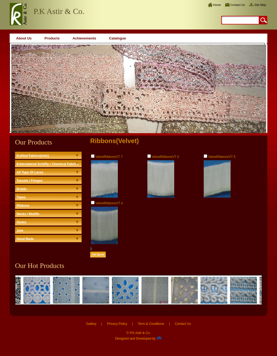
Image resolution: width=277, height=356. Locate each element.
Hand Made (25, 239)
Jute (20, 231)
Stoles (21, 222)
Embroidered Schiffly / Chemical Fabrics (47, 164)
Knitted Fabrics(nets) (33, 156)
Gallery (91, 324)
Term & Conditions (151, 324)
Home (217, 4)
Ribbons (23, 206)
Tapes (21, 197)
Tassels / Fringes (30, 181)
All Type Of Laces (30, 172)
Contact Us (237, 4)
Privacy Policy (117, 324)
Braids (22, 189)
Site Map (260, 4)
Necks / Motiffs (28, 214)
